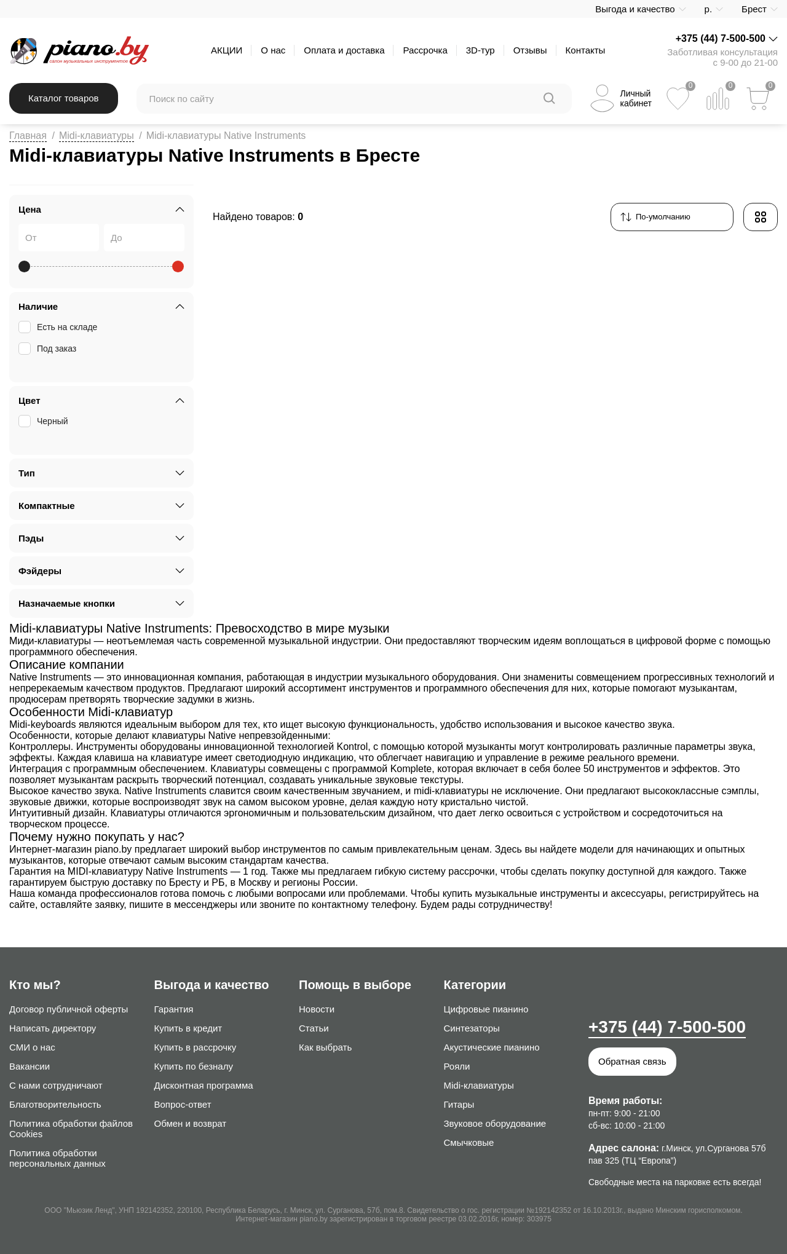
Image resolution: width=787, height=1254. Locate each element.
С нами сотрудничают (56, 1085)
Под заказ (48, 348)
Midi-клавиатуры (96, 135)
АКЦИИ (226, 50)
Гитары (459, 1104)
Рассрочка (425, 50)
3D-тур (480, 50)
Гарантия (174, 1009)
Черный (44, 421)
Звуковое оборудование (495, 1123)
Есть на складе (59, 327)
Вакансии (29, 1066)
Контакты (586, 50)
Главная (28, 135)
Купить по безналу (193, 1066)
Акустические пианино (492, 1047)
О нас (273, 50)
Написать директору (52, 1028)
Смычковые (469, 1142)
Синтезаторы (472, 1028)
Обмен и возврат (190, 1123)
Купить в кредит (188, 1028)
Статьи (314, 1028)
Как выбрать (325, 1047)
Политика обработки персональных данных (57, 1158)
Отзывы (530, 50)
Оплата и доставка (344, 50)
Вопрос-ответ (183, 1104)
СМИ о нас (32, 1047)
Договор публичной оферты (68, 1009)
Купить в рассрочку (195, 1047)
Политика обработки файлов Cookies (71, 1128)
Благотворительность (55, 1104)
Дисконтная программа (203, 1085)
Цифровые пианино (486, 1009)
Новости (316, 1009)
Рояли (457, 1066)
